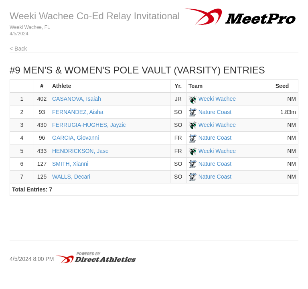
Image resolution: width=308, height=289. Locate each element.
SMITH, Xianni (70, 164)
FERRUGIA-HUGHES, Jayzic (89, 125)
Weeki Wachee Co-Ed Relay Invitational (95, 15)
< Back (18, 48)
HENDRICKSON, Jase (80, 151)
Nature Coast (215, 112)
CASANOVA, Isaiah (76, 99)
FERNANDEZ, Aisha (77, 112)
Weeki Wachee (217, 99)
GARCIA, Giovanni (75, 137)
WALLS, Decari (71, 176)
